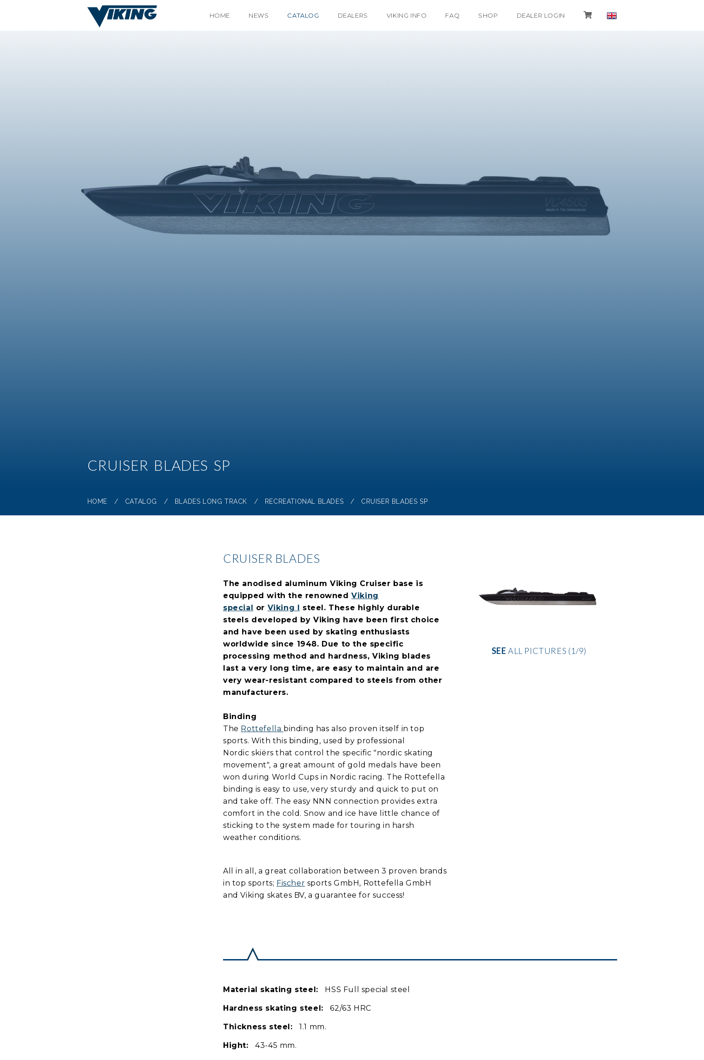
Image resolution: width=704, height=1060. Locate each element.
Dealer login (541, 15)
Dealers (353, 15)
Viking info (407, 15)
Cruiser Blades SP (394, 501)
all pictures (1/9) (539, 606)
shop (488, 15)
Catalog (303, 15)
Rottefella (262, 728)
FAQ (452, 15)
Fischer (290, 883)
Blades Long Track (211, 501)
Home (220, 15)
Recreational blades (304, 501)
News (259, 15)
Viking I (284, 607)
